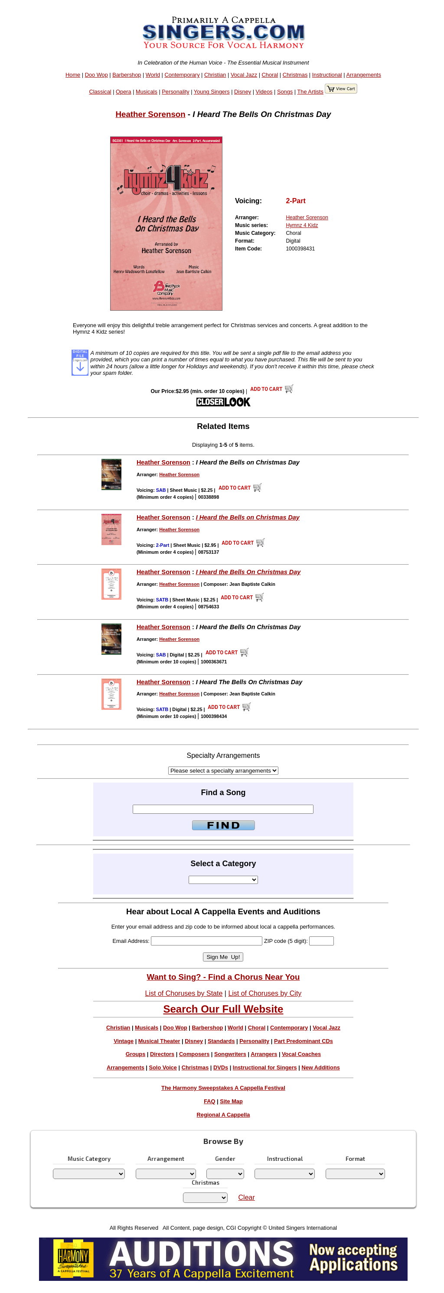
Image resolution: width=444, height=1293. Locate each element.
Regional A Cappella (223, 1114)
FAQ (209, 1101)
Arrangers (264, 1054)
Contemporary (181, 74)
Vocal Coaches (301, 1054)
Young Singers (212, 91)
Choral (270, 74)
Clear (246, 1197)
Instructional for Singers (265, 1067)
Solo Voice (163, 1067)
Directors (162, 1054)
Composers (194, 1054)
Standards (221, 1041)
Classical (100, 91)
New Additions (320, 1067)
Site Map (231, 1101)
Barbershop (126, 74)
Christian (215, 74)
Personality (175, 91)
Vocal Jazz (244, 74)
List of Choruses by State (184, 993)
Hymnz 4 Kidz (302, 225)
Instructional (327, 74)
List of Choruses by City (264, 993)
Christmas (295, 74)
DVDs (220, 1067)
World (153, 74)
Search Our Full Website (223, 1009)
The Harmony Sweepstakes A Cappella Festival (223, 1088)
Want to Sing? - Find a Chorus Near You (223, 976)
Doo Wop (96, 74)
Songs (285, 91)
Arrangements (363, 74)
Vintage (124, 1041)
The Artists (310, 91)
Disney (242, 91)
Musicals (146, 91)
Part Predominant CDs (303, 1041)
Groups (136, 1054)
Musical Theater (159, 1041)
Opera (123, 91)
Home (72, 74)
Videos (264, 91)
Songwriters (230, 1054)
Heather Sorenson (151, 114)
